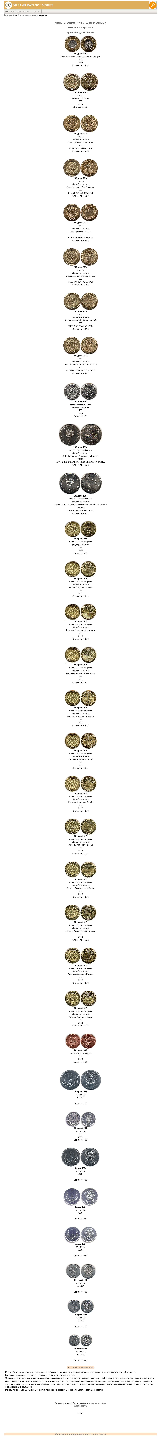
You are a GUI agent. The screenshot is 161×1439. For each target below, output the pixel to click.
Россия (26, 11)
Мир (12, 11)
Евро (19, 11)
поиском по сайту (97, 1403)
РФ (39, 11)
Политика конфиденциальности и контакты (80, 1434)
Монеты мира (24, 15)
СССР (34, 11)
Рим (6, 11)
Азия (35, 15)
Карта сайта (10, 15)
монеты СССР (87, 1367)
